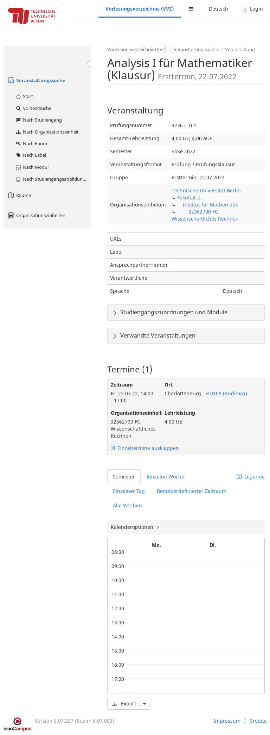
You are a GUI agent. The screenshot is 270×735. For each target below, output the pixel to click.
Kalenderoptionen (133, 527)
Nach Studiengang (38, 120)
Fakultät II (189, 197)
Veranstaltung (240, 49)
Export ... (129, 703)
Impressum (226, 720)
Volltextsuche (33, 108)
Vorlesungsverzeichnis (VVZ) (139, 8)
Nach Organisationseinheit (47, 132)
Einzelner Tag (129, 491)
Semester (124, 476)
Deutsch (218, 8)
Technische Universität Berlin (206, 190)
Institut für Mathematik (210, 204)
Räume (19, 195)
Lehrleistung (180, 412)
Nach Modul (32, 167)
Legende (250, 476)
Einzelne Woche (165, 476)
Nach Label (30, 155)
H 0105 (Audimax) (225, 393)
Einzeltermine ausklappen (145, 448)
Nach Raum (31, 143)
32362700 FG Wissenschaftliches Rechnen (205, 215)
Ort (169, 384)
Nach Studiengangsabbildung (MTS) (53, 179)
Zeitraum (122, 384)
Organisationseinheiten (36, 215)
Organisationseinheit (132, 412)
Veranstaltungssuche (36, 80)
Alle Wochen (127, 505)
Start (24, 96)
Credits (258, 720)
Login (252, 8)
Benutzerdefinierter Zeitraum (191, 491)
